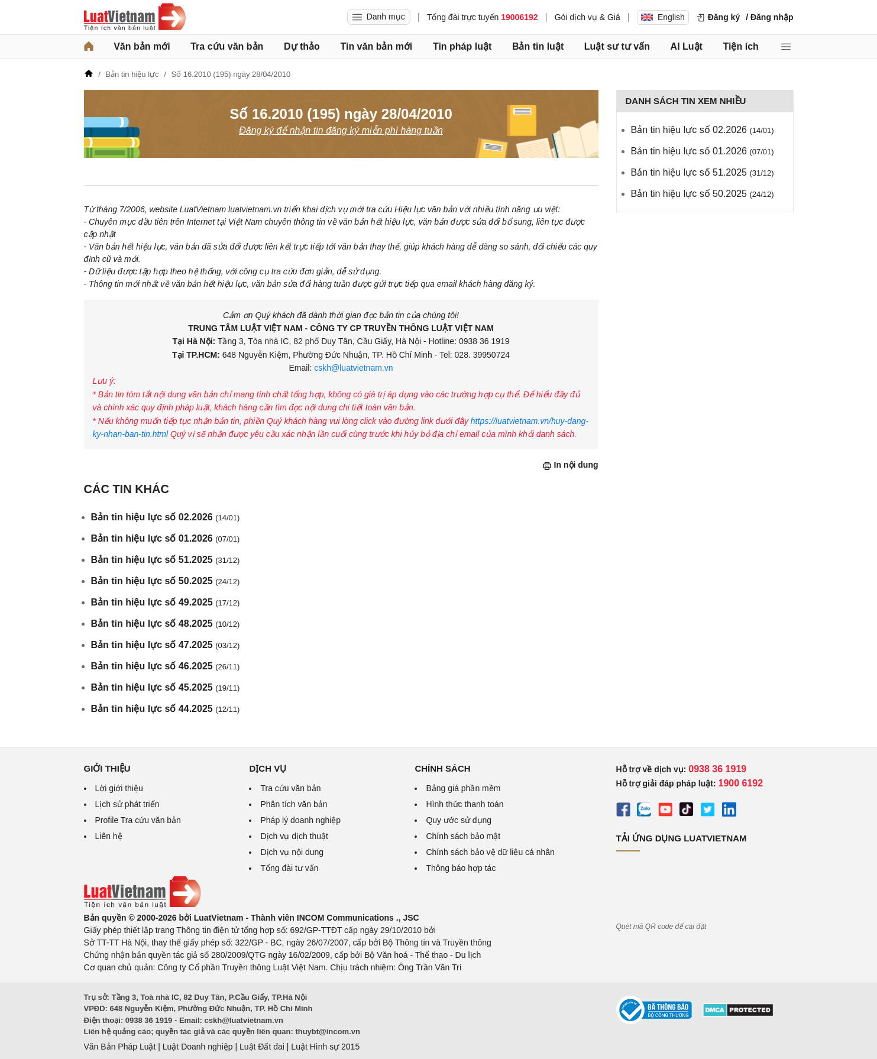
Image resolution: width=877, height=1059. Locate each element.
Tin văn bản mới (376, 46)
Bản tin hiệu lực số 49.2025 (165, 602)
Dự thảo (302, 46)
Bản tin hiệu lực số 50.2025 (165, 581)
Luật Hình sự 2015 (325, 1046)
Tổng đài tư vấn (289, 868)
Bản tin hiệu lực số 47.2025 (165, 645)
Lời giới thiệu (119, 788)
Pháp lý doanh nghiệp (300, 820)
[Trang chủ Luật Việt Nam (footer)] (142, 905)
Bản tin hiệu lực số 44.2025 (165, 709)
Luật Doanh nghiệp (198, 1046)
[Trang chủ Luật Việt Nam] (135, 17)
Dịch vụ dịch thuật (294, 836)
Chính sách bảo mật (463, 836)
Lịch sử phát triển (127, 804)
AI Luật (687, 46)
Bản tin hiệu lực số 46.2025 (165, 666)
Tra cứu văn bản (226, 46)
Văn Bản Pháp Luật (120, 1046)
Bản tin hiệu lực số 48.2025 (165, 623)
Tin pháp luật (462, 46)
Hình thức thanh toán (464, 804)
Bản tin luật (538, 46)
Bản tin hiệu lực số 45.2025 (165, 687)
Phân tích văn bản (293, 804)
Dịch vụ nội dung (291, 852)
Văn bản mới (142, 46)
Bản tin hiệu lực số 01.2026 (165, 538)
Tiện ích (741, 46)
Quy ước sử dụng (458, 820)
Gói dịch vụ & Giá (587, 17)
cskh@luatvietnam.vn (352, 368)
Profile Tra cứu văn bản (138, 820)
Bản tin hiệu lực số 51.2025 (165, 560)
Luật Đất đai (262, 1046)
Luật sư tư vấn (617, 46)
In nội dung (570, 465)
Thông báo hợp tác (461, 868)
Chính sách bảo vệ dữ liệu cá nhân (490, 852)
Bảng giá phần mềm (463, 788)
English (663, 17)
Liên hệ (108, 836)
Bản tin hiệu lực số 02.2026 (165, 517)
